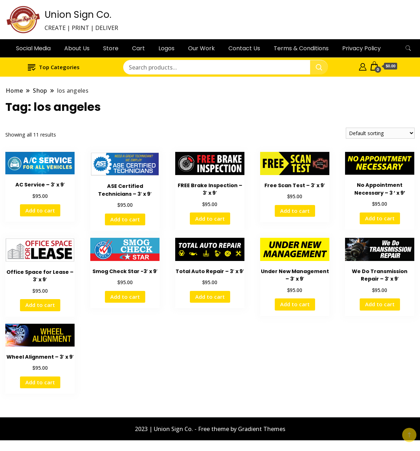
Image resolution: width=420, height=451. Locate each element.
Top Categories (54, 67)
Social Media (33, 48)
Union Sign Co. (78, 14)
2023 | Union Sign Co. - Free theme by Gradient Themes (210, 429)
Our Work (201, 48)
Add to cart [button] (40, 210)
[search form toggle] (408, 48)
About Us (77, 48)
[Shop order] (380, 133)
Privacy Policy (361, 48)
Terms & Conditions (301, 48)
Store (110, 48)
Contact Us (244, 48)
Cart (138, 48)
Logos (166, 48)
